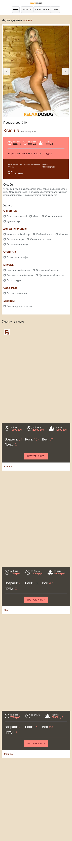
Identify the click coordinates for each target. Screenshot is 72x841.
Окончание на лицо (17, 244)
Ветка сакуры (14, 280)
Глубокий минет (44, 234)
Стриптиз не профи (17, 257)
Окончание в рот (16, 239)
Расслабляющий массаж (20, 275)
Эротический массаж (47, 270)
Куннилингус (13, 221)
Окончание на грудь (40, 239)
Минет (36, 216)
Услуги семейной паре (19, 234)
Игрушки (63, 234)
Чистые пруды (49, 167)
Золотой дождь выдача (19, 306)
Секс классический (17, 216)
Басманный (35, 164)
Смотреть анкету (36, 456)
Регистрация (42, 9)
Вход (55, 9)
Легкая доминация (17, 293)
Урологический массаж (51, 275)
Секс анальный (53, 216)
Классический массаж (18, 270)
